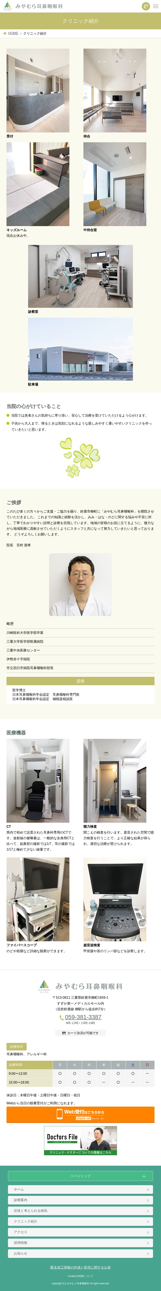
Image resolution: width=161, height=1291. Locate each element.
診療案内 (20, 1200)
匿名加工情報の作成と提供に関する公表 (80, 1267)
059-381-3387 (83, 1017)
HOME (13, 33)
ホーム (19, 1189)
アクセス (20, 1232)
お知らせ (20, 1253)
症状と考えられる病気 (30, 1210)
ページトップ (80, 1176)
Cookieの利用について (80, 1276)
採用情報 (20, 1242)
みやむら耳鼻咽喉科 (78, 1283)
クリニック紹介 (25, 1221)
